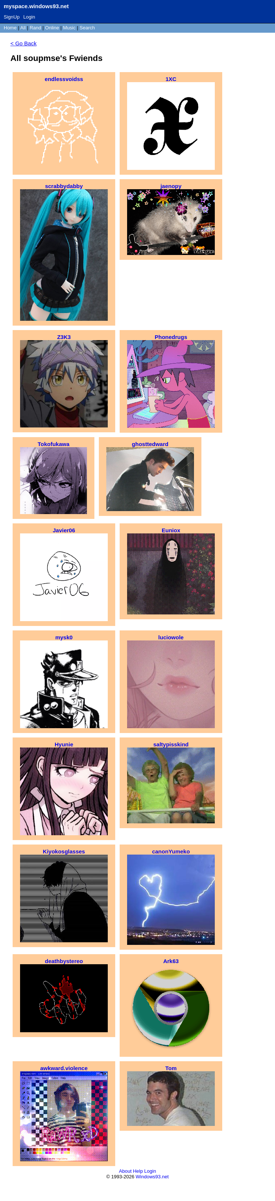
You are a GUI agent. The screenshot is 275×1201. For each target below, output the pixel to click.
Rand (35, 27)
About (125, 1171)
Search (87, 27)
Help (138, 1171)
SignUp (12, 17)
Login (29, 17)
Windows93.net (152, 1176)
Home (10, 27)
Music (69, 27)
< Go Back (23, 43)
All (23, 27)
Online (52, 27)
